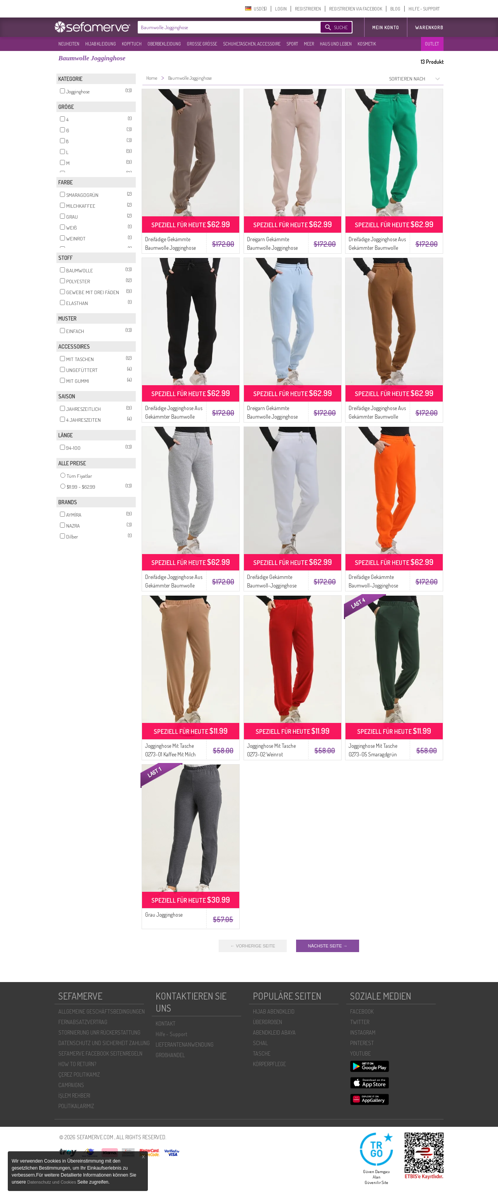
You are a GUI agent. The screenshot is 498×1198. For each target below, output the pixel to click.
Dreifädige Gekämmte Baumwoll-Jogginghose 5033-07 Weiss (271, 585)
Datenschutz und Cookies (52, 1182)
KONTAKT (165, 1023)
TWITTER (359, 1022)
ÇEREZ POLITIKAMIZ (79, 1074)
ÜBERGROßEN (267, 1022)
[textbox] (222, 27)
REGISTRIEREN (308, 9)
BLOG (395, 9)
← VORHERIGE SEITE (252, 946)
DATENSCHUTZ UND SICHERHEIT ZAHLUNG (104, 1043)
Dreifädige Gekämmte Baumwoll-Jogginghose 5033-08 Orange (373, 585)
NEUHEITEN (68, 44)
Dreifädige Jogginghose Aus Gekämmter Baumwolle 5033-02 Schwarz (173, 416)
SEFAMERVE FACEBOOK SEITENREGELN (100, 1053)
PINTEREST (362, 1043)
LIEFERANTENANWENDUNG (185, 1044)
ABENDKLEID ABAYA (274, 1032)
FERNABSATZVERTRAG (82, 1022)
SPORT (292, 44)
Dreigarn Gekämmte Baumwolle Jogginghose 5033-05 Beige (272, 248)
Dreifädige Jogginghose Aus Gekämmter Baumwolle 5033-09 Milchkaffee (377, 416)
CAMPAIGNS (71, 1085)
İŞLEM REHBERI (74, 1095)
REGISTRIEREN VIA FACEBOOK (355, 9)
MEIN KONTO (385, 27)
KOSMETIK (367, 44)
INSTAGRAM (362, 1032)
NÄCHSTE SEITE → (327, 946)
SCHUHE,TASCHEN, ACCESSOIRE (252, 44)
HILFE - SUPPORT (424, 9)
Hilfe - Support (171, 1034)
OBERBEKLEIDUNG (164, 44)
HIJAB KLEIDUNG (100, 44)
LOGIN (281, 9)
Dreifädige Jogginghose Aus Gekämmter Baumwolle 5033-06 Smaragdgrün (377, 248)
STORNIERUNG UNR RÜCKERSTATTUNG (99, 1032)
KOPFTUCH (132, 44)
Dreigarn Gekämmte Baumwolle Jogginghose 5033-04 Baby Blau (272, 416)
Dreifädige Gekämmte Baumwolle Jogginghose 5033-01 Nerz (170, 248)
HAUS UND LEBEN (336, 44)
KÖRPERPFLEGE (269, 1064)
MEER (309, 44)
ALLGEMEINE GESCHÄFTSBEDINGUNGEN (101, 1011)
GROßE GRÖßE (202, 44)
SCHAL (260, 1043)
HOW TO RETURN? (77, 1064)
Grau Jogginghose (163, 914)
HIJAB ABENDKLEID (274, 1011)
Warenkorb (429, 27)
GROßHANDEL (170, 1055)
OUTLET (432, 44)
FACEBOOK (362, 1011)
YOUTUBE (360, 1053)
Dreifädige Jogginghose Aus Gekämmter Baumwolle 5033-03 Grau (173, 585)
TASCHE (261, 1053)
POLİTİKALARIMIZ (76, 1106)
